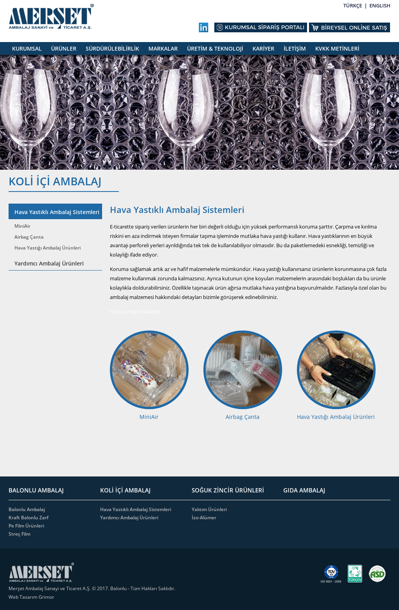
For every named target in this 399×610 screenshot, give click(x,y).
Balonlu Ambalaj (27, 509)
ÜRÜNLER (63, 48)
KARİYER (263, 48)
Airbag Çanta (29, 237)
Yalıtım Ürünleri (209, 509)
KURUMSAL (27, 48)
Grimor (46, 597)
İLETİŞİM (295, 48)
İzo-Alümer (204, 517)
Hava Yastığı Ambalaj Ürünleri (47, 247)
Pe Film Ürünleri (26, 525)
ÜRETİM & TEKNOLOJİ (215, 48)
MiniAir (22, 226)
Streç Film (19, 534)
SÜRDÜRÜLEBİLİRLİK (112, 48)
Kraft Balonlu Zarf (28, 517)
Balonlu (118, 588)
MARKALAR (163, 48)
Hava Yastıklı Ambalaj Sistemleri (56, 212)
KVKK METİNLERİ (337, 48)
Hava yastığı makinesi (135, 311)
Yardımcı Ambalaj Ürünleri (49, 263)
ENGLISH (379, 5)
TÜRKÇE (352, 5)
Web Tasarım (24, 597)
